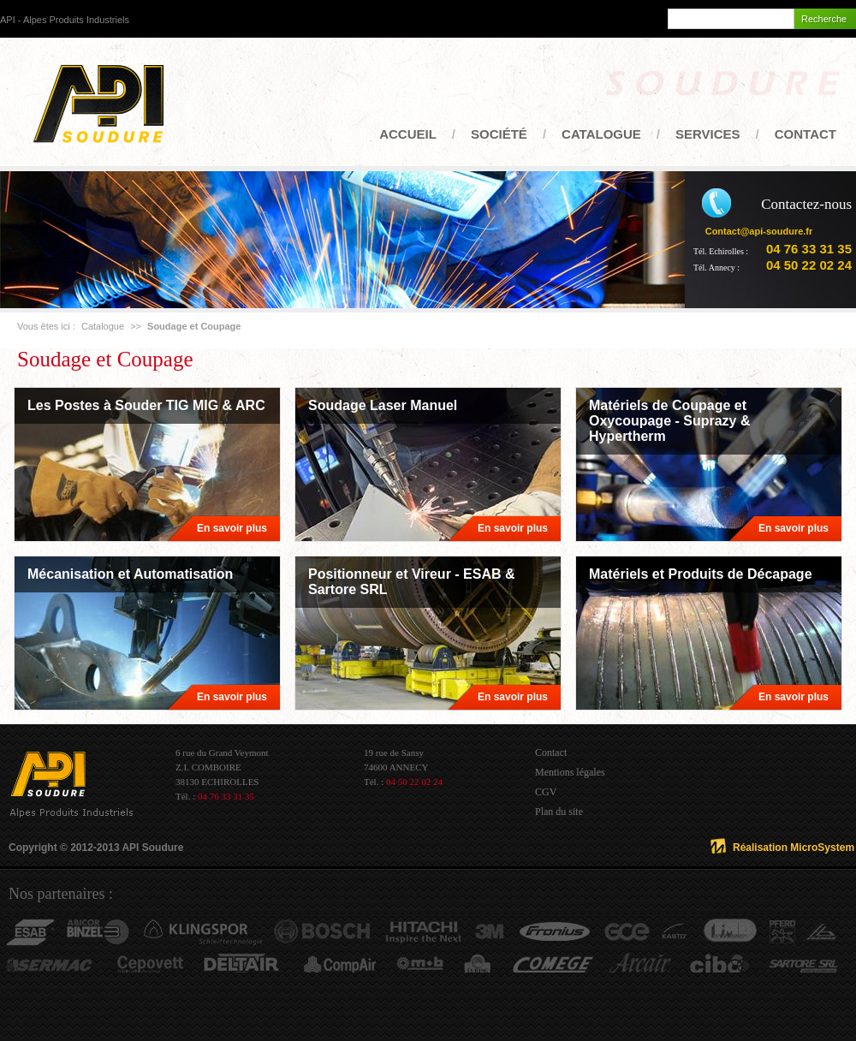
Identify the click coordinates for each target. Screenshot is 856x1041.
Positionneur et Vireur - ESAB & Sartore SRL (411, 582)
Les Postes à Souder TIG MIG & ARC (146, 405)
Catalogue (601, 134)
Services (707, 134)
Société (499, 134)
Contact (805, 134)
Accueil (408, 134)
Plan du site (559, 812)
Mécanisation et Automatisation (130, 574)
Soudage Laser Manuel (382, 405)
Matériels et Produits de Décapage (700, 574)
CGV (545, 792)
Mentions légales (570, 772)
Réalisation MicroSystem (793, 848)
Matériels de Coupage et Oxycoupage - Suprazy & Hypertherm (670, 420)
